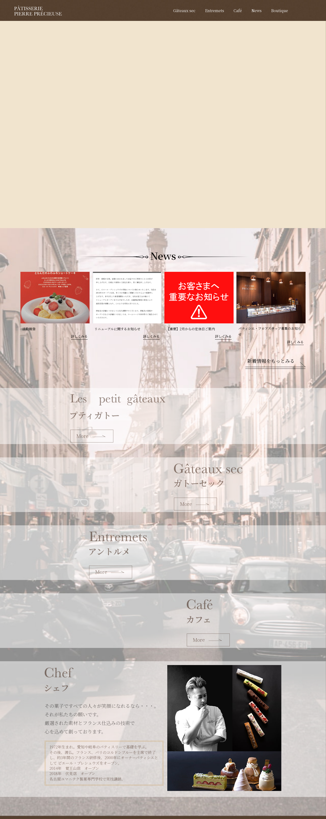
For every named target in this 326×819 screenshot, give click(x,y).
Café (238, 10)
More (82, 436)
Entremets (214, 10)
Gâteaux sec (184, 10)
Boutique (279, 10)
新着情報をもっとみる (271, 360)
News (256, 10)
